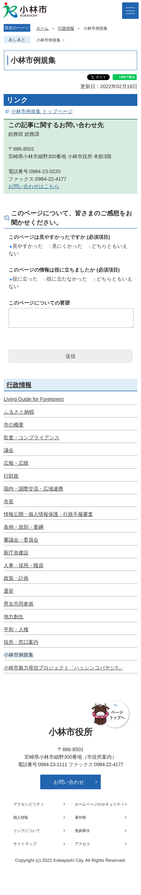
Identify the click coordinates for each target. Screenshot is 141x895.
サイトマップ (24, 844)
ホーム (42, 28)
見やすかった (26, 246)
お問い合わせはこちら (33, 186)
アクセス (82, 844)
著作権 (80, 817)
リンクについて (26, 830)
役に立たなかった (65, 279)
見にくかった (66, 246)
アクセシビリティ (28, 804)
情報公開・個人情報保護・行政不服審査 (48, 514)
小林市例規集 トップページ (42, 111)
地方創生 (14, 616)
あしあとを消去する (63, 40)
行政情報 (66, 28)
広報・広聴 (16, 463)
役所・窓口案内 (21, 642)
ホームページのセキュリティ (99, 804)
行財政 (11, 476)
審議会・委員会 (21, 540)
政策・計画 (16, 578)
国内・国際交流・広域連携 (33, 488)
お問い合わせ (69, 782)
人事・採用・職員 (23, 565)
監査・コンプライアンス (32, 437)
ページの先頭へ (111, 714)
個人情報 (20, 817)
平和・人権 (16, 629)
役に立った (24, 279)
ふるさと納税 (19, 412)
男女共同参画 (18, 604)
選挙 (9, 591)
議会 (9, 450)
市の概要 (14, 425)
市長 (9, 501)
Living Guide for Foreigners (34, 399)
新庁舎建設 (16, 552)
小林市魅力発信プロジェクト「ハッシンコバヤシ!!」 (63, 668)
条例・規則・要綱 (23, 527)
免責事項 (82, 830)
